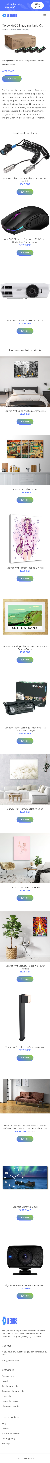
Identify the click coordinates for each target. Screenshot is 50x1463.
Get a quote (37, 5)
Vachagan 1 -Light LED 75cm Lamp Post (25, 1047)
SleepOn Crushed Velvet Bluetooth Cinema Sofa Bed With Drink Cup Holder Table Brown (25, 1127)
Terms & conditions (11, 1433)
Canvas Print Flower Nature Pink (25, 887)
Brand (5, 1381)
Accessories (8, 1376)
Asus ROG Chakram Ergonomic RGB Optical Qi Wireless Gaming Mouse (25, 240)
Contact (5, 1428)
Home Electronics (10, 1401)
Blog (4, 1423)
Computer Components (25, 60)
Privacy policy (8, 1438)
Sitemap (6, 1443)
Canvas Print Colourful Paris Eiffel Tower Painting (25, 967)
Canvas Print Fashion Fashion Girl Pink (25, 568)
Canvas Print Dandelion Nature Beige (25, 809)
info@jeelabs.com (10, 1360)
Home (5, 29)
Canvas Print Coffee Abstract (25, 489)
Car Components (10, 1386)
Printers (40, 60)
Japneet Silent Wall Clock (25, 1207)
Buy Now (11, 78)
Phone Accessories (11, 1406)
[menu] (45, 15)
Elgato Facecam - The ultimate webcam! (25, 1285)
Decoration (7, 1396)
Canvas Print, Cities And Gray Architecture (25, 411)
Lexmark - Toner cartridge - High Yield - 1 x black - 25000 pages (25, 729)
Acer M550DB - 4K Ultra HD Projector (25, 320)
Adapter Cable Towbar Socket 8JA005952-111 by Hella (25, 180)
